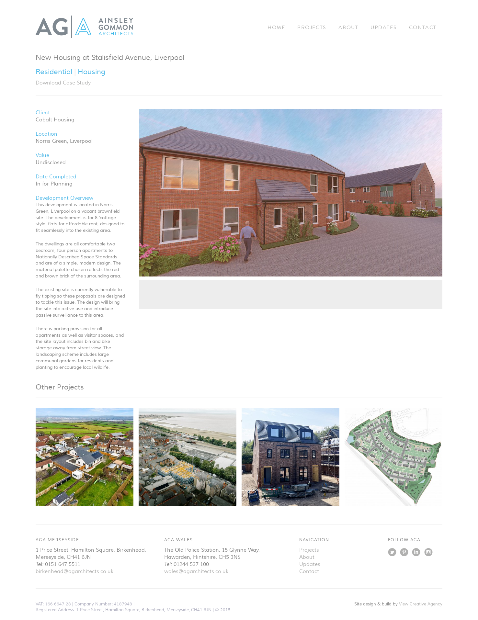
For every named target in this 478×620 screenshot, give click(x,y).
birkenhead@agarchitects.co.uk (74, 571)
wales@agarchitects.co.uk (196, 571)
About (348, 27)
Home (276, 27)
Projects (311, 27)
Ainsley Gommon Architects (84, 26)
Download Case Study (63, 83)
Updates (383, 27)
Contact (423, 27)
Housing (91, 71)
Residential (55, 71)
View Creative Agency (420, 604)
